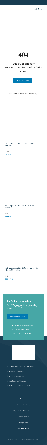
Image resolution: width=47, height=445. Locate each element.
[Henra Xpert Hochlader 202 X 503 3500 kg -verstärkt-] (23, 163)
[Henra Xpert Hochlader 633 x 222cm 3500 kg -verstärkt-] (23, 101)
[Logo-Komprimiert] (8, 6)
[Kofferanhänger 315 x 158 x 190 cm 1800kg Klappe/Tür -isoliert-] (23, 226)
